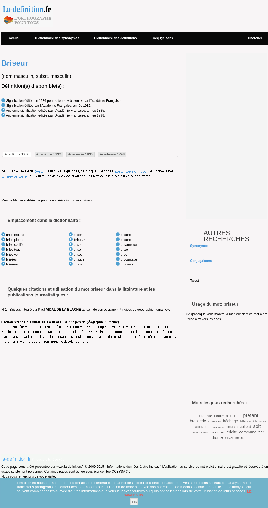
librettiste (205, 416)
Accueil (14, 38)
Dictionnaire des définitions (115, 38)
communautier (251, 432)
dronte (217, 437)
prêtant (250, 415)
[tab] (17, 154)
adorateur (203, 427)
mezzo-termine (234, 437)
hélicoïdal (245, 421)
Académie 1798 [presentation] (112, 154)
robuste (232, 427)
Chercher (255, 38)
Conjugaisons (162, 38)
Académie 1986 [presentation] (16, 154)
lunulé (219, 416)
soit (257, 426)
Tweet (194, 281)
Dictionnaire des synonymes (57, 38)
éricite (232, 432)
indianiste (218, 427)
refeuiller (233, 416)
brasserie (198, 421)
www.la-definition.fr (70, 467)
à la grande (259, 421)
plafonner (217, 432)
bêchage (230, 421)
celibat (245, 426)
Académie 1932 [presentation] (48, 154)
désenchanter (200, 432)
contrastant (214, 421)
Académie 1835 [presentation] (80, 154)
